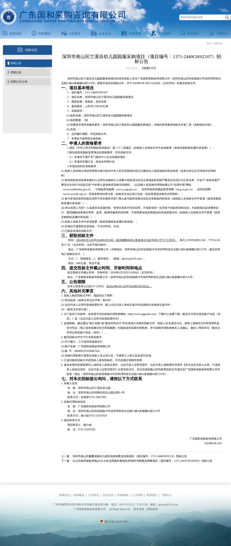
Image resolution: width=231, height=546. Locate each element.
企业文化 (101, 33)
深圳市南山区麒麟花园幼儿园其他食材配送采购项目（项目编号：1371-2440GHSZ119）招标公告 (130, 456)
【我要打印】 (149, 68)
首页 (209, 43)
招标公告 (16, 63)
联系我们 (189, 33)
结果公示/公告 (19, 81)
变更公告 (16, 72)
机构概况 (41, 33)
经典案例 (131, 33)
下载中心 (219, 33)
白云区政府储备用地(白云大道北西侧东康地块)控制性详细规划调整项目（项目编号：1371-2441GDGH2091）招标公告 (142, 460)
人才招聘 (160, 33)
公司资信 (71, 33)
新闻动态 (12, 33)
